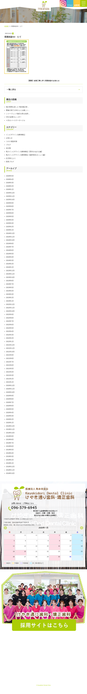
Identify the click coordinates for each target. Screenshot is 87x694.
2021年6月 (10, 365)
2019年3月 (10, 456)
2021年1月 (10, 382)
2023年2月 (10, 297)
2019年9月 (10, 436)
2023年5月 (10, 287)
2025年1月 (10, 230)
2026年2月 (10, 186)
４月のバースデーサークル (15, 120)
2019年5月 (10, 450)
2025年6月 (10, 213)
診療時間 (76, 5)
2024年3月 (10, 260)
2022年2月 (10, 338)
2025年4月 (10, 220)
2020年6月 (10, 406)
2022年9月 (10, 314)
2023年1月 (10, 301)
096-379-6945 (24, 507)
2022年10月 (10, 311)
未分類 (8, 148)
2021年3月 (10, 375)
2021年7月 (10, 362)
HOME (6, 26)
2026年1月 (10, 189)
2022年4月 (10, 331)
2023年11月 (10, 274)
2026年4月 (10, 179)
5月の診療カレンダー (13, 117)
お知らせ (9, 138)
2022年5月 (10, 328)
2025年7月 (10, 210)
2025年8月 (10, 206)
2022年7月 (10, 321)
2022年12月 (10, 304)
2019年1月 (10, 463)
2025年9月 (10, 203)
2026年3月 (10, 183)
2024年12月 (10, 233)
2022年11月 (10, 308)
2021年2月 (10, 379)
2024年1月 (10, 267)
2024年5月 (10, 254)
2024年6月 (10, 250)
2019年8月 (10, 439)
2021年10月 (10, 352)
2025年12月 (10, 193)
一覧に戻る (11, 89)
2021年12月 (10, 345)
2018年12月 (10, 466)
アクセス (70, 5)
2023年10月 (10, 277)
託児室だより (11, 158)
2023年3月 (10, 294)
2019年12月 (10, 426)
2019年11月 (10, 429)
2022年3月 (10, 335)
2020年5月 (10, 409)
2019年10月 (10, 433)
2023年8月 (10, 281)
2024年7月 (10, 247)
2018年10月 (10, 473)
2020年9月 (10, 396)
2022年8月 (10, 318)
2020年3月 (10, 416)
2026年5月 (10, 176)
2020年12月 (10, 385)
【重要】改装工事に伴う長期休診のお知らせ (43, 81)
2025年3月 (10, 223)
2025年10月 (10, 199)
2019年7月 (10, 443)
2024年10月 (10, 240)
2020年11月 (10, 389)
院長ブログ (10, 162)
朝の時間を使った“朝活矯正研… (17, 107)
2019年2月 (10, 460)
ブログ (8, 145)
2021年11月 (10, 348)
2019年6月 (10, 446)
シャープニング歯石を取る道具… (18, 114)
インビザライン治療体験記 (15, 135)
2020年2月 (10, 419)
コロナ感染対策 (11, 141)
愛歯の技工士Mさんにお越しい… (18, 110)
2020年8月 (10, 399)
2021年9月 (10, 355)
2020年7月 (10, 402)
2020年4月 (10, 412)
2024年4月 (10, 257)
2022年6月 (10, 324)
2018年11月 (10, 470)
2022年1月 (10, 341)
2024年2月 (10, 264)
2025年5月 (10, 216)
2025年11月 (10, 196)
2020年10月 (10, 392)
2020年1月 (10, 422)
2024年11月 (10, 237)
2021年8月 (10, 358)
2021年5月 (10, 368)
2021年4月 (10, 372)
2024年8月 (10, 243)
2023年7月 (10, 284)
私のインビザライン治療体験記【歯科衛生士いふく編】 (26, 155)
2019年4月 (10, 453)
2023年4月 (10, 291)
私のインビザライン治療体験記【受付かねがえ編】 (24, 151)
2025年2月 (10, 226)
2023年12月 (10, 270)
